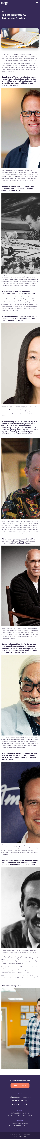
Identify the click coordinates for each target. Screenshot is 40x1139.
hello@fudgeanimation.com (20, 1097)
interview (30, 978)
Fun (3, 11)
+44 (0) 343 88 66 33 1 (20, 1100)
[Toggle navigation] (37, 3)
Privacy (15, 1136)
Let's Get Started (20, 1086)
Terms (24, 1136)
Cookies (20, 1136)
